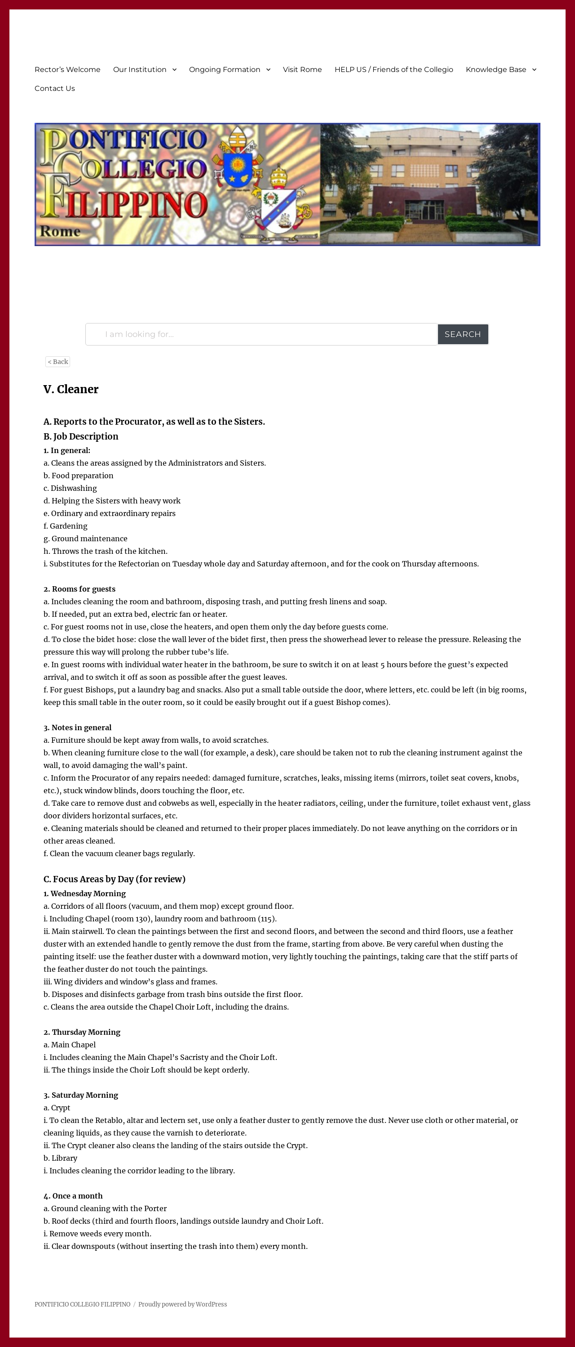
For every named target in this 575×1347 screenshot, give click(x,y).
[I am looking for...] (261, 334)
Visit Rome (302, 69)
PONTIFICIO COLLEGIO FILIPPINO (82, 1304)
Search (463, 334)
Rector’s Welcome (68, 69)
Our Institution (140, 69)
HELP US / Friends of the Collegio (394, 69)
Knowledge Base (496, 69)
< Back (58, 362)
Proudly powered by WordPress (182, 1304)
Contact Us (55, 88)
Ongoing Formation (225, 69)
